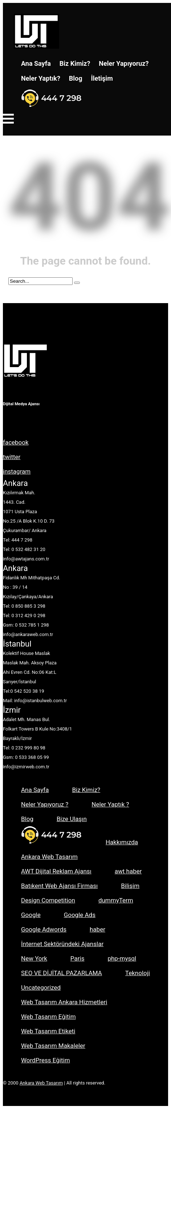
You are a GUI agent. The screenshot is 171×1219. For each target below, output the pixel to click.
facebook (16, 442)
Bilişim (130, 885)
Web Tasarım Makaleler (53, 1045)
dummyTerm (115, 900)
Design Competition (48, 900)
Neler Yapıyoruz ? (44, 804)
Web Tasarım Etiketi (48, 1031)
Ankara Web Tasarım (49, 856)
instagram (16, 471)
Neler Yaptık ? (110, 804)
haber (97, 929)
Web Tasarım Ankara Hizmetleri (64, 1002)
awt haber (128, 871)
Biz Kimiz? (75, 63)
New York (34, 958)
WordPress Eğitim (45, 1060)
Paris (77, 958)
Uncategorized (41, 987)
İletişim (102, 78)
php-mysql (121, 958)
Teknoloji (137, 973)
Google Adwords (43, 929)
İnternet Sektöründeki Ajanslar (62, 944)
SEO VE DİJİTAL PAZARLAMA (61, 973)
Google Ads (79, 914)
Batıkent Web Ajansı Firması (59, 885)
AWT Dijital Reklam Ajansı (56, 871)
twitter (11, 456)
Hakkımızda (122, 842)
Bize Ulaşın (72, 818)
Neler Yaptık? (40, 78)
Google (31, 914)
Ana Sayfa (36, 63)
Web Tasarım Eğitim (48, 1016)
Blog (75, 78)
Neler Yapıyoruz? (123, 63)
